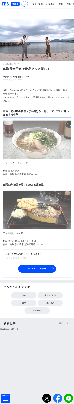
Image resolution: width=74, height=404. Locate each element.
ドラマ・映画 (36, 4)
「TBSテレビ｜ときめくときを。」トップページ (5, 4)
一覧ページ (62, 323)
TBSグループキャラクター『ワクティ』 (24, 4)
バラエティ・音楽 (54, 4)
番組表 (15, 4)
